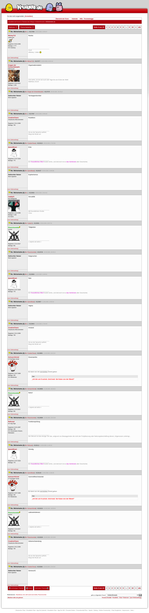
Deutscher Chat (20, 610)
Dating (96, 610)
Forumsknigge (89, 19)
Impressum (125, 610)
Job (131, 610)
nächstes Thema (42, 588)
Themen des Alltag (28, 22)
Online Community (104, 610)
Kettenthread (40, 22)
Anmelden (28, 16)
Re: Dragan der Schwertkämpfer (34, 91)
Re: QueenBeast (29, 170)
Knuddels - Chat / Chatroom (120, 597)
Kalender (75, 19)
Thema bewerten (27, 27)
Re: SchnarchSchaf (30, 389)
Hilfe (81, 19)
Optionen (13, 27)
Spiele (90, 610)
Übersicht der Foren (62, 19)
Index (29, 588)
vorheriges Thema (16, 588)
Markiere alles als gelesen (15, 597)
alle (139, 27)
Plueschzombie (42, 594)
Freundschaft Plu (82, 610)
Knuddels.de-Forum (14, 22)
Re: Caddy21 (28, 223)
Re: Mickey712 (29, 61)
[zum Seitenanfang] (13, 57)
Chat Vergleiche (116, 610)
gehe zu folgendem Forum (98, 595)
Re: (26, 31)
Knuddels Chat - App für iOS (56, 610)
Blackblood (19, 594)
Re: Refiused (28, 445)
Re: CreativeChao (30, 143)
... (126, 27)
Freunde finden (70, 610)
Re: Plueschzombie (30, 252)
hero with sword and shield (30, 594)
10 (132, 27)
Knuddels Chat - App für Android (36, 610)
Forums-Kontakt (106, 597)
